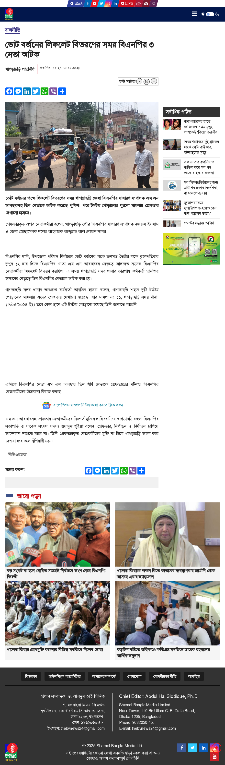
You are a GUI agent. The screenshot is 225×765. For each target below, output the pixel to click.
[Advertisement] (81, 346)
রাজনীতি (12, 30)
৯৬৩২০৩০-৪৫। (93, 722)
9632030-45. (143, 722)
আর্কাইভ (194, 676)
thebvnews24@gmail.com (83, 728)
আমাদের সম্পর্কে (103, 676)
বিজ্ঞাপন (31, 676)
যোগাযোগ (134, 676)
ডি (146, 81)
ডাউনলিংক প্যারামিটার (64, 676)
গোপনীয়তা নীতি (164, 676)
